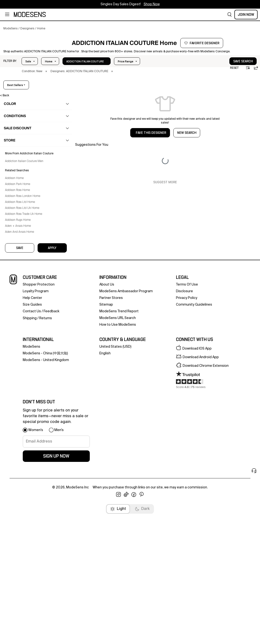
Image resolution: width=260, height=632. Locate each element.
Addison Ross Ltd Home (23, 355)
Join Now (246, 14)
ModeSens (31, 476)
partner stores (111, 427)
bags (14, 141)
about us (106, 414)
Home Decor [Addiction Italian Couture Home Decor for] (21, 206)
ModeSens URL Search (117, 447)
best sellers (241, 97)
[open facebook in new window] (134, 624)
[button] (229, 14)
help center (32, 427)
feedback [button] (51, 441)
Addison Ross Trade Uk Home (26, 367)
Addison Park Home (21, 337)
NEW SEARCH (186, 145)
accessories (19, 150)
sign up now (56, 585)
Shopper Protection (39, 414)
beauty (15, 159)
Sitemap (106, 434)
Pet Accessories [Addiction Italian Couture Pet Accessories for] (24, 224)
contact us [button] (32, 441)
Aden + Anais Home (21, 379)
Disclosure (184, 421)
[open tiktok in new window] (126, 624)
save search (228, 73)
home (15, 168)
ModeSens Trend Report (119, 441)
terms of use (187, 414)
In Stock (79, 73)
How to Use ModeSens (117, 454)
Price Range (53, 73)
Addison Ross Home (20, 343)
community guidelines (194, 434)
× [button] (48, 83)
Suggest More (165, 194)
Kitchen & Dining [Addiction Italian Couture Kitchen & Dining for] (24, 215)
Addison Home (17, 331)
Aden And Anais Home (22, 385)
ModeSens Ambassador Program (126, 421)
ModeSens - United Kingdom (46, 490)
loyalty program (36, 421)
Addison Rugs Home (21, 373)
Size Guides (32, 434)
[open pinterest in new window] (141, 624)
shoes (15, 131)
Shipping (30, 448)
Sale (28, 73)
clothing (16, 122)
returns (45, 448)
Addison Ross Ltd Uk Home (25, 361)
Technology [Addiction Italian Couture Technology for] (20, 234)
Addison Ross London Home (26, 349)
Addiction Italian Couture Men (27, 314)
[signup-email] (56, 571)
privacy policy (186, 427)
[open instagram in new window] (118, 624)
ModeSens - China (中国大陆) (45, 483)
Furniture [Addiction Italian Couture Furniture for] (19, 196)
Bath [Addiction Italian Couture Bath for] (16, 178)
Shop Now (152, 4)
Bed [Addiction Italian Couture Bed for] (15, 187)
